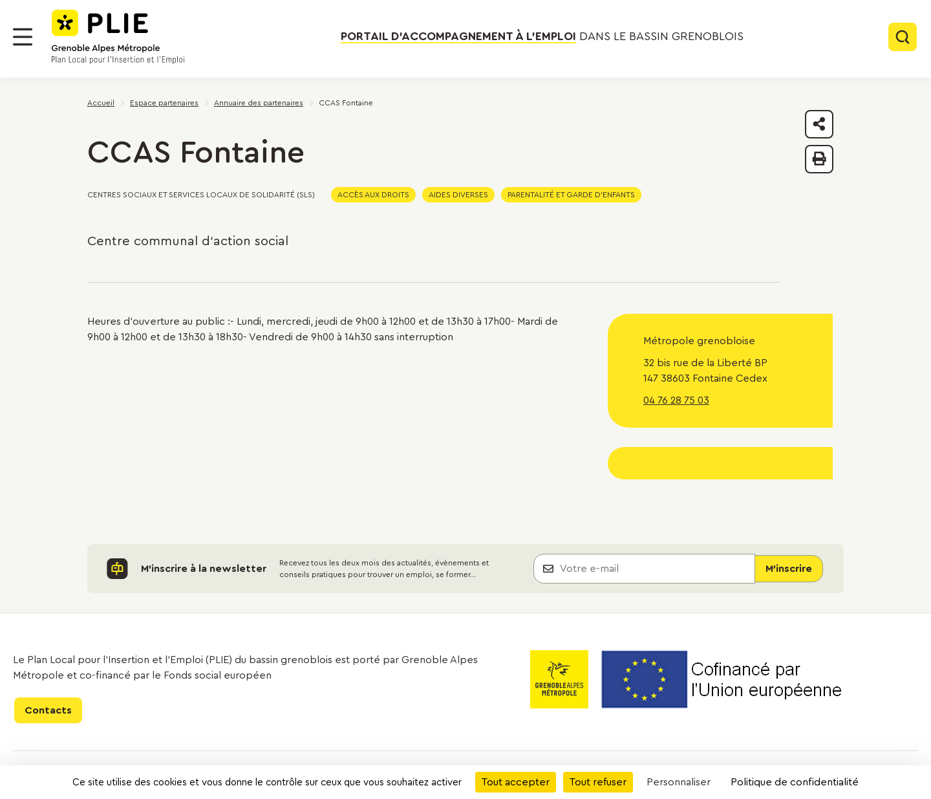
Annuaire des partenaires (258, 103)
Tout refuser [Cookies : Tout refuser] (598, 782)
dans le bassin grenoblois (542, 36)
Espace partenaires (164, 103)
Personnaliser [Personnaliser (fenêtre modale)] (679, 782)
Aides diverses (458, 195)
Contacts (48, 710)
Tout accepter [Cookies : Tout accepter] (516, 782)
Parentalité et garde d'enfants (571, 195)
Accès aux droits (373, 195)
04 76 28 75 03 (676, 400)
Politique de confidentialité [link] (795, 782)
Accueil (100, 103)
